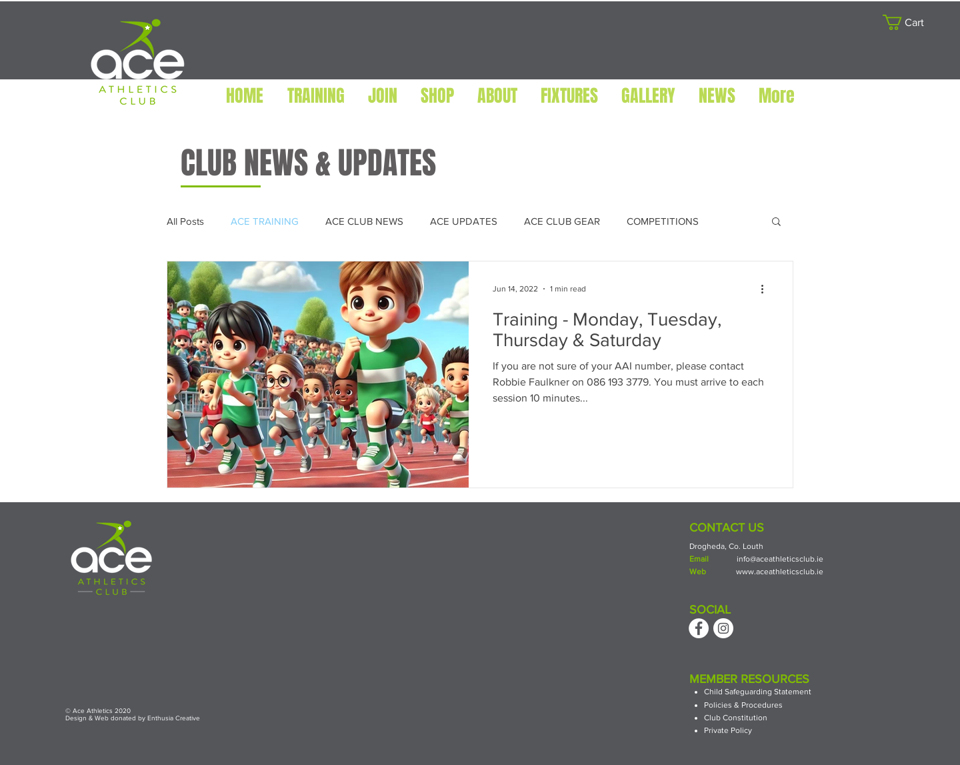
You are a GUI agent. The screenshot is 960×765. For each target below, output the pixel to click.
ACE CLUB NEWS (364, 221)
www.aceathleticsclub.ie (779, 571)
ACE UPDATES (463, 221)
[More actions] (767, 289)
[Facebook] (699, 628)
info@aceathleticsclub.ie (780, 559)
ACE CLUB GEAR (562, 221)
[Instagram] (723, 628)
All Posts (185, 221)
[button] (911, 22)
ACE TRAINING (265, 221)
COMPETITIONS (663, 221)
